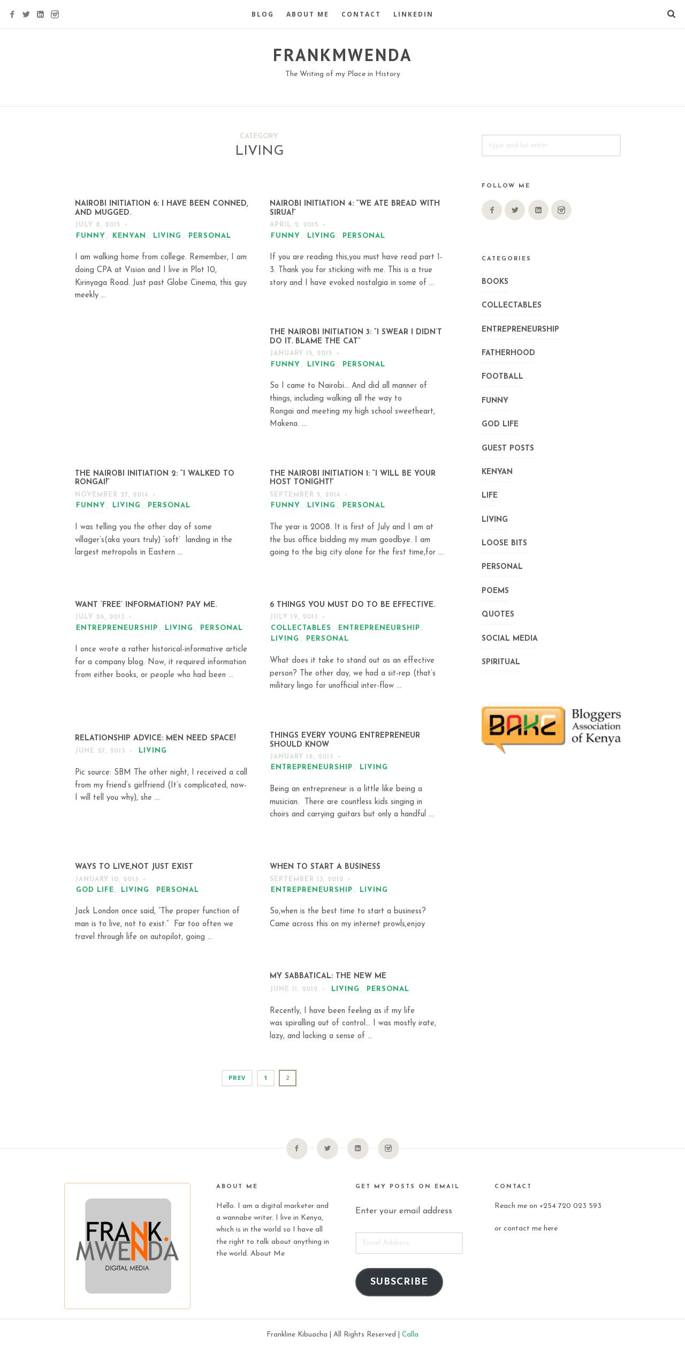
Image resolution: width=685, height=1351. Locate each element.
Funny (90, 235)
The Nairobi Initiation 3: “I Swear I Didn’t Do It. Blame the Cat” (356, 337)
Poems (495, 591)
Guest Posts (508, 449)
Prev (237, 1078)
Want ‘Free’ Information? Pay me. (146, 605)
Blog (263, 14)
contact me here (531, 1229)
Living (167, 235)
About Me (307, 14)
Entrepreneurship (117, 628)
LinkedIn (413, 14)
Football (502, 377)
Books (495, 282)
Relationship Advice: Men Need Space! (155, 738)
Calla (410, 1334)
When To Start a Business (325, 867)
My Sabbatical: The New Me (328, 976)
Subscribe (399, 1282)
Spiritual (501, 662)
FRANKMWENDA (342, 54)
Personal (209, 235)
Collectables (301, 628)
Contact (361, 14)
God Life (95, 890)
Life (490, 496)
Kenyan (129, 235)
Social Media (510, 639)
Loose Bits (504, 543)
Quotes (498, 615)
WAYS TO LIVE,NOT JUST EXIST (134, 867)
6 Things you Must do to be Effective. (352, 605)
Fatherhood (508, 353)
